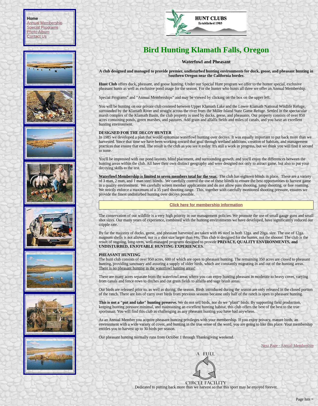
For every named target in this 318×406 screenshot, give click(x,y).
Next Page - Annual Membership (287, 345)
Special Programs (42, 27)
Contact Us (36, 36)
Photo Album (38, 32)
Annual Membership (44, 23)
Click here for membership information (206, 205)
